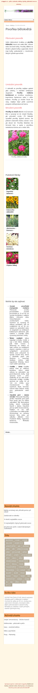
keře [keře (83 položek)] (13, 549)
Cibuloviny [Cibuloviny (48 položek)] (9, 543)
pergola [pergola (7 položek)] (14, 564)
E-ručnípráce (29, 686)
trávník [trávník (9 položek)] (22, 576)
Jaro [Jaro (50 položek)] (19, 546)
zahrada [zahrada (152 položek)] (19, 579)
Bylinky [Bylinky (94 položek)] (17, 540)
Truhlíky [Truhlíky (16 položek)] (8, 576)
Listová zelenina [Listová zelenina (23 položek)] (26, 555)
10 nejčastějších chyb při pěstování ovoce (17, 523)
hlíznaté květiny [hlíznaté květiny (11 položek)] (11, 546)
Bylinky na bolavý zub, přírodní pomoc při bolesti (17, 511)
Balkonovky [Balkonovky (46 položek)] (9, 540)
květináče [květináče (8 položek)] (9, 555)
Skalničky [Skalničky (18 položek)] (9, 573)
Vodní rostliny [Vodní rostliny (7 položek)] (10, 579)
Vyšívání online (13, 686)
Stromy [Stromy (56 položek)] (22, 573)
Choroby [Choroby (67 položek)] (24, 540)
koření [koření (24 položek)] (8, 552)
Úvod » (8, 25)
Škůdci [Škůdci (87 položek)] (24, 582)
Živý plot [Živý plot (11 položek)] (8, 585)
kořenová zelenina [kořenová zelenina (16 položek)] (22, 549)
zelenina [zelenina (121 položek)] (26, 579)
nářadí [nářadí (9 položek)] (21, 558)
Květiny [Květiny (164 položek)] (24, 552)
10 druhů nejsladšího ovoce (13, 519)
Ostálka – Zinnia (16, 367)
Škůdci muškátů (16, 338)
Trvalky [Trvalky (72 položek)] (15, 576)
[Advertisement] (22, 68)
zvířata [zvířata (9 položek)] (17, 582)
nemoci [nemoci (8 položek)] (14, 558)
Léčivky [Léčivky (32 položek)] (8, 558)
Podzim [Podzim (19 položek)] (21, 564)
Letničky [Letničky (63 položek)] (16, 555)
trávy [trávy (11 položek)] (29, 576)
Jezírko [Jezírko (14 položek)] (8, 549)
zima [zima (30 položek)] (11, 582)
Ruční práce (21, 686)
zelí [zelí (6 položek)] (7, 582)
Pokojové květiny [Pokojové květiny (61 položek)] (11, 567)
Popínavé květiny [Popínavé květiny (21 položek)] (23, 567)
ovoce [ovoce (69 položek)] (8, 564)
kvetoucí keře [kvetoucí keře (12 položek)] (16, 552)
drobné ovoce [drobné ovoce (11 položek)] (18, 543)
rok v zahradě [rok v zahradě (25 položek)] (21, 570)
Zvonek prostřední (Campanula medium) (19, 307)
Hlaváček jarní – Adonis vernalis (19, 396)
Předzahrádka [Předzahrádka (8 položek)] (10, 570)
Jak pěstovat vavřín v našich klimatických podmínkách (17, 527)
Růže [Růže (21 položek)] (28, 570)
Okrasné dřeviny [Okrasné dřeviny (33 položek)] (23, 561)
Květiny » (12, 25)
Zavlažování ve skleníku (11, 516)
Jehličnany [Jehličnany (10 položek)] (26, 546)
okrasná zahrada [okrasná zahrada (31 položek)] (11, 561)
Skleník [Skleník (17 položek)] (16, 573)
